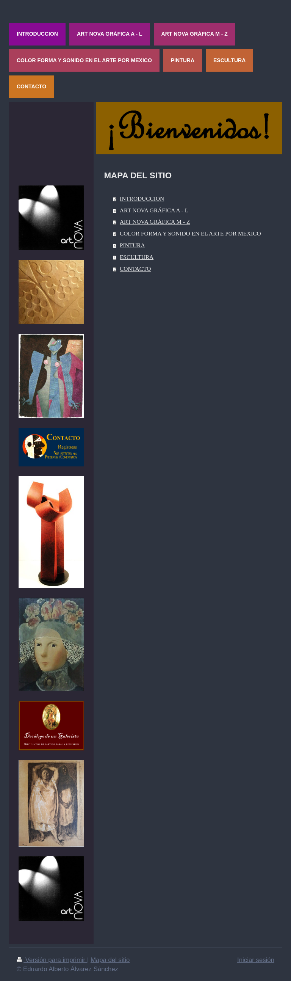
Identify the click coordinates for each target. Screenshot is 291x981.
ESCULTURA (136, 257)
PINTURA (132, 245)
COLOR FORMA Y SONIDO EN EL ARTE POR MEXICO (190, 233)
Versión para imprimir (52, 960)
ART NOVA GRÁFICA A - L (154, 210)
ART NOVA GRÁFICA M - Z (155, 221)
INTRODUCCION (142, 198)
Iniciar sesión (255, 960)
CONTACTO (135, 268)
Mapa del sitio (110, 960)
